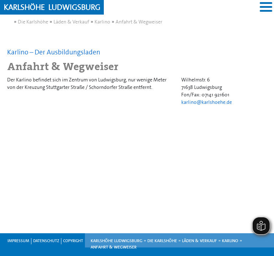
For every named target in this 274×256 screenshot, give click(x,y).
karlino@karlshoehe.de (206, 102)
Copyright (73, 241)
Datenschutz (46, 241)
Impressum (18, 241)
